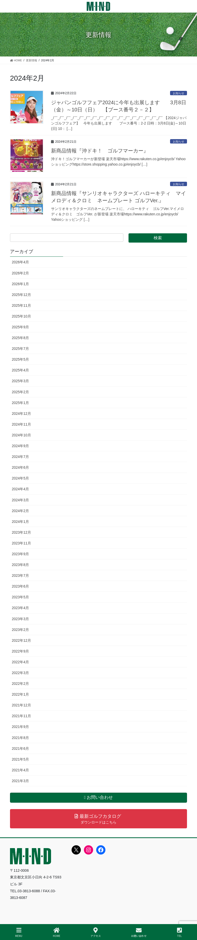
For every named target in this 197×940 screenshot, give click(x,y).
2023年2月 (20, 630)
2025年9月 (20, 327)
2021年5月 (20, 759)
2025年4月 (20, 370)
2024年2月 (20, 511)
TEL (179, 932)
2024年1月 (20, 522)
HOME (56, 932)
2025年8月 (20, 338)
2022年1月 (20, 694)
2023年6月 (20, 586)
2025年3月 (20, 381)
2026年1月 (20, 284)
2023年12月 (21, 532)
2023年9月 (20, 554)
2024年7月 (20, 457)
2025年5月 (20, 359)
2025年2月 (20, 392)
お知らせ (178, 93)
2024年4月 (20, 489)
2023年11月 (21, 543)
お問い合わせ (138, 932)
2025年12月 (21, 295)
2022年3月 (20, 673)
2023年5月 (20, 597)
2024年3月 (20, 500)
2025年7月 (20, 349)
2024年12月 (21, 413)
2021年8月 (20, 738)
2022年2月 (20, 684)
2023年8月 (20, 565)
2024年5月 (20, 478)
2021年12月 (21, 705)
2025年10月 (21, 316)
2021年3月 (20, 781)
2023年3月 (20, 619)
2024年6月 (20, 467)
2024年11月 (21, 424)
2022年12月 (21, 640)
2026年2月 (20, 273)
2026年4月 (20, 262)
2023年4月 (20, 608)
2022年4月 (20, 662)
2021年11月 (21, 716)
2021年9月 (20, 727)
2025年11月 (21, 305)
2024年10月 (21, 435)
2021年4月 (20, 770)
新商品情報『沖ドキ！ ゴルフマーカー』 (100, 151)
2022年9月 (20, 651)
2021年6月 (20, 748)
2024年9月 (20, 446)
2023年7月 (20, 575)
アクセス (96, 932)
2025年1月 (20, 403)
